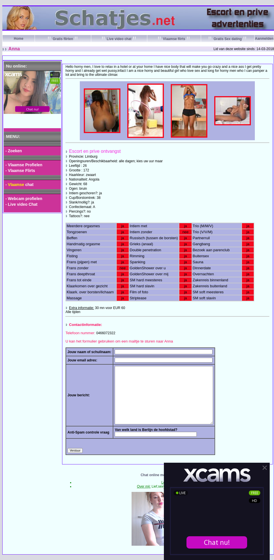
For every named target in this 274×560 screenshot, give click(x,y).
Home (18, 39)
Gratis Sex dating (227, 39)
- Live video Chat (21, 204)
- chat (19, 184)
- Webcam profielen (23, 198)
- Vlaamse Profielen (23, 165)
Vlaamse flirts (174, 39)
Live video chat (119, 39)
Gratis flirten (63, 39)
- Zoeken (13, 151)
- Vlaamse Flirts (20, 170)
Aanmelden (264, 39)
